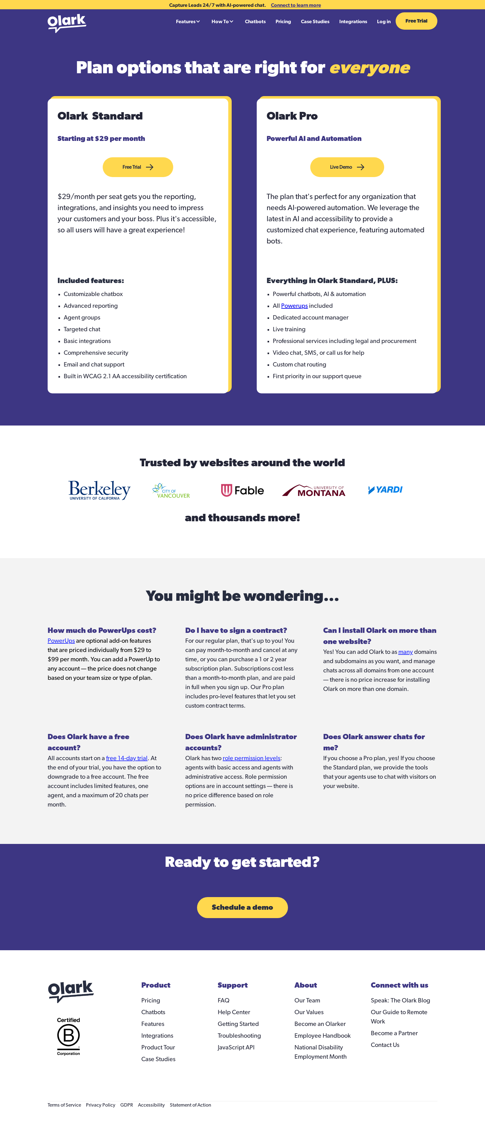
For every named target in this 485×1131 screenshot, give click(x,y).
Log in (384, 21)
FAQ (224, 1001)
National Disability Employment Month (320, 1052)
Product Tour (158, 1047)
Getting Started (238, 1024)
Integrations (353, 21)
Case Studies (315, 21)
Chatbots (255, 21)
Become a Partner (394, 1033)
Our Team (307, 1001)
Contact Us (385, 1045)
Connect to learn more (296, 5)
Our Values (309, 1012)
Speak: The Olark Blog (400, 1001)
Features (152, 1024)
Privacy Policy (100, 1105)
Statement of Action (190, 1105)
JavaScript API (236, 1047)
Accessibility (151, 1105)
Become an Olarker (320, 1024)
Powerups (294, 306)
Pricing (283, 21)
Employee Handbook (322, 1036)
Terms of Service (64, 1105)
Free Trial (416, 21)
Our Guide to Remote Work (399, 1017)
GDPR (126, 1105)
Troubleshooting (239, 1036)
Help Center (234, 1012)
